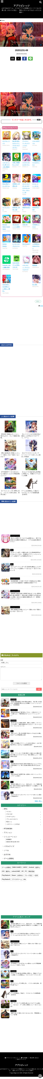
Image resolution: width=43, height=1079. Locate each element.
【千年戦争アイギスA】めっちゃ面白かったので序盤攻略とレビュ (10, 473)
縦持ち (37, 869)
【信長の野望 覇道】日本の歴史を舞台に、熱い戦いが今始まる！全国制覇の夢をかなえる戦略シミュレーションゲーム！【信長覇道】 (26, 705)
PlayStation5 (6, 881)
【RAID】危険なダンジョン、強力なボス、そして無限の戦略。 (10, 435)
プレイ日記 (28, 877)
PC (26, 873)
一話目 (36, 877)
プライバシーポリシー (11, 1060)
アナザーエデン (10, 819)
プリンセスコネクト (12, 821)
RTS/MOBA (13, 701)
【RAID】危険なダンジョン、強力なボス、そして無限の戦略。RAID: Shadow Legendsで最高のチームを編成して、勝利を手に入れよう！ (26, 788)
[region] (21, 76)
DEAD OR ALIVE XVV (12, 844)
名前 (1, 660)
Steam (14, 877)
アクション (8, 835)
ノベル (6, 853)
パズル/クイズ (14, 712)
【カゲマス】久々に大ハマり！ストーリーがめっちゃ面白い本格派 (31, 454)
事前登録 (31, 873)
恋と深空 (34, 284)
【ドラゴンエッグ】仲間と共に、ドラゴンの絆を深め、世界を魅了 (10, 492)
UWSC (25, 869)
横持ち (8, 873)
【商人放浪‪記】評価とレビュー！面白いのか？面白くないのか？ (10, 454)
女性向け (20, 877)
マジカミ (8, 814)
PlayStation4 (6, 877)
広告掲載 (24, 1060)
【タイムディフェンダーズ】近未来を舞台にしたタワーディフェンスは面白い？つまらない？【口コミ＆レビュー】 (25, 568)
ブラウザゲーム (17, 881)
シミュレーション (15, 536)
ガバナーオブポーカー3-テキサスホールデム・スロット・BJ (26, 188)
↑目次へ (38, 301)
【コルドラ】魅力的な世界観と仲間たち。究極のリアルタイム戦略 (31, 473)
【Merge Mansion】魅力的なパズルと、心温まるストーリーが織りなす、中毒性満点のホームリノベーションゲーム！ (25, 716)
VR (23, 873)
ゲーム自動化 (9, 861)
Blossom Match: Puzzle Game (6, 227)
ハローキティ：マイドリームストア (26, 267)
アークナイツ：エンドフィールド (26, 143)
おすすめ (7, 857)
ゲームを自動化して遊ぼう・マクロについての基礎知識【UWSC (31, 492)
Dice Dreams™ (26, 244)
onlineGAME (16, 873)
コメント (3, 666)
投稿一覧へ (38, 803)
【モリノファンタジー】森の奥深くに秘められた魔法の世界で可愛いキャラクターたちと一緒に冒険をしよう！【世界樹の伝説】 (25, 757)
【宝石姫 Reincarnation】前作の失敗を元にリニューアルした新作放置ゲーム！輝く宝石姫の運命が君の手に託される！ (26, 767)
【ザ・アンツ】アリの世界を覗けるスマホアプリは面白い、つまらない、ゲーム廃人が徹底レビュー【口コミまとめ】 (25, 1007)
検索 (39, 691)
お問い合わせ (34, 1060)
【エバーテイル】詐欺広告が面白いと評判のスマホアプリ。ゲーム (31, 435)
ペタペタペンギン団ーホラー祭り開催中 (6, 165)
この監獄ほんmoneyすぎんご (36, 246)
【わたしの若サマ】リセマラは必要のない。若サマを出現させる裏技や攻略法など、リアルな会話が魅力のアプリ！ (25, 539)
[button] (12, 58)
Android (31, 869)
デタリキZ (9, 816)
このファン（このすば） (13, 826)
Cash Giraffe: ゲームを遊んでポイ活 (16, 265)
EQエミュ (9, 824)
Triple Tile (24, 224)
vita (24, 881)
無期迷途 (34, 265)
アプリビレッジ (22, 5)
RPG (12, 550)
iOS (3, 873)
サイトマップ (21, 1061)
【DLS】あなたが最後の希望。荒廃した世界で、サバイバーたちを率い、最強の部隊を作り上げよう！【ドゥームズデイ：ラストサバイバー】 (25, 726)
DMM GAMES (16, 869)
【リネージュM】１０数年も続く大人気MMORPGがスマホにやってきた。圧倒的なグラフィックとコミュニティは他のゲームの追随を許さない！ (25, 554)
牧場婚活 (8, 841)
